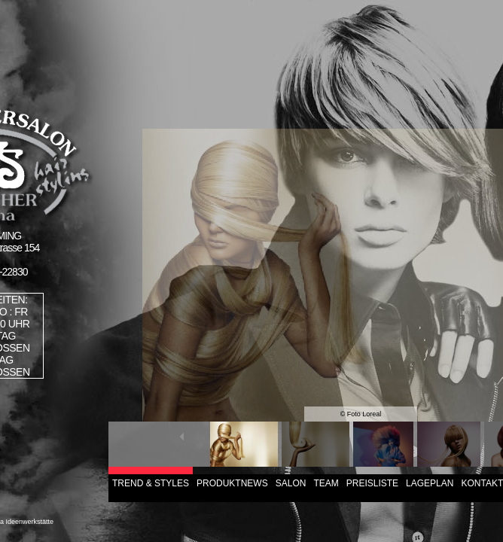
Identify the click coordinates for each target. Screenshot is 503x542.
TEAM (325, 483)
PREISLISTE (372, 483)
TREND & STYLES (150, 483)
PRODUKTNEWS (232, 483)
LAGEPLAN (429, 483)
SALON (291, 483)
